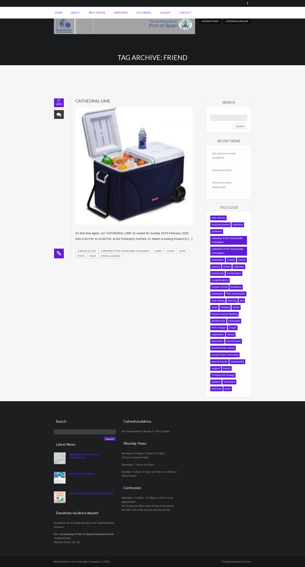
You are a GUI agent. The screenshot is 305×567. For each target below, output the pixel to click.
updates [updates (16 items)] (215, 381)
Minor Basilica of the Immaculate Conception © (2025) (82, 561)
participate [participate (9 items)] (234, 320)
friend (81, 255)
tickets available (110, 255)
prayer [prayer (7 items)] (232, 327)
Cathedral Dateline (237, 21)
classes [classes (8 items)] (215, 266)
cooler (158, 250)
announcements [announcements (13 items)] (220, 224)
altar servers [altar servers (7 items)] (218, 217)
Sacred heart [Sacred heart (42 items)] (233, 341)
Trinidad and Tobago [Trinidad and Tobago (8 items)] (222, 375)
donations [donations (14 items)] (236, 286)
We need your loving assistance (84, 456)
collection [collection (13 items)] (239, 266)
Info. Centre (97, 12)
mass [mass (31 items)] (214, 307)
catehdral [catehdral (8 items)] (238, 224)
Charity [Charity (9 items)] (231, 259)
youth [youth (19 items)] (227, 388)
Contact (185, 12)
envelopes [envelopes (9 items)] (217, 293)
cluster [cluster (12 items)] (226, 266)
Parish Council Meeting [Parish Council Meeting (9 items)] (224, 314)
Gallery (165, 12)
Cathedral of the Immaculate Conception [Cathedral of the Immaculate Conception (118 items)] (227, 250)
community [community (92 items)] (217, 273)
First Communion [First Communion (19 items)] (235, 293)
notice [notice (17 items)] (236, 307)
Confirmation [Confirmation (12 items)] (234, 273)
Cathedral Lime (92, 100)
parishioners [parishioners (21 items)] (218, 320)
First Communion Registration (91, 493)
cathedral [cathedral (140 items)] (216, 231)
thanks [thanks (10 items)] (226, 368)
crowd (170, 250)
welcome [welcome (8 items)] (216, 388)
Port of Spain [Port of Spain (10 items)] (218, 327)
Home (58, 12)
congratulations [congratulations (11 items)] (220, 280)
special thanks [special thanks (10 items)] (219, 361)
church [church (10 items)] (242, 259)
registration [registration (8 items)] (217, 334)
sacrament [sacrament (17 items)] (217, 341)
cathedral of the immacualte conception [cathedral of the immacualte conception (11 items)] (227, 240)
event (182, 250)
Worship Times (210, 21)
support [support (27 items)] (215, 368)
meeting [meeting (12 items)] (225, 307)
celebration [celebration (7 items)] (217, 259)
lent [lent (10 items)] (242, 300)
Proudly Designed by (236, 561)
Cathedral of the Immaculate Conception (125, 250)
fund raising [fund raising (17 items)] (217, 300)
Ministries (121, 12)
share (92, 255)
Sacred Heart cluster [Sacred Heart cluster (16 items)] (223, 347)
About (75, 12)
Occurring (143, 12)
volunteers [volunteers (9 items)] (229, 381)
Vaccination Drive (222, 170)
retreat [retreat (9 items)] (230, 334)
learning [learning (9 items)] (232, 300)
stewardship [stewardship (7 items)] (237, 361)
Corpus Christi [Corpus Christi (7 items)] (219, 286)
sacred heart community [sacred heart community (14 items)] (224, 354)
